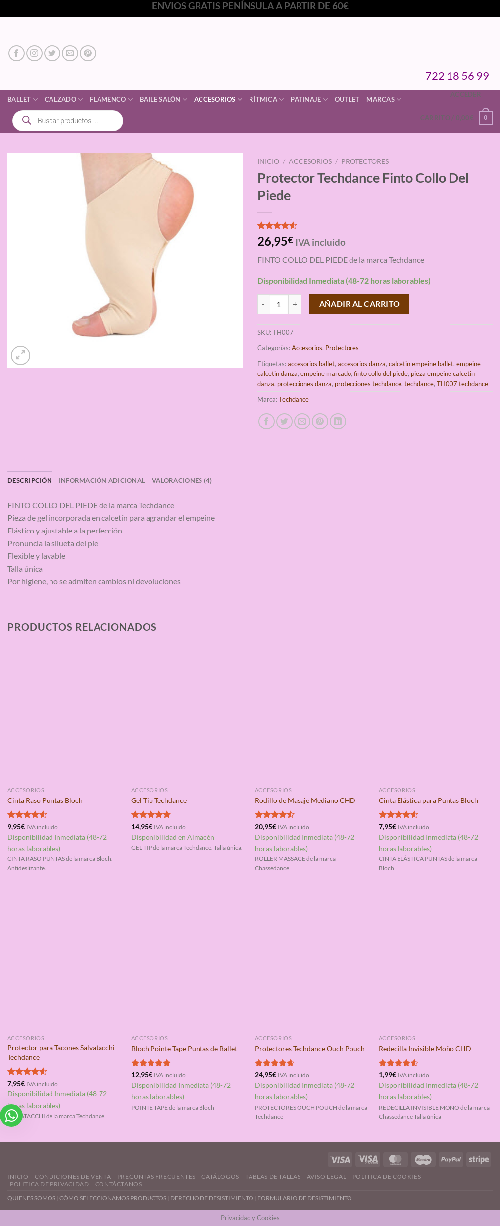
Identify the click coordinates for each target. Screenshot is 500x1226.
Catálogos (220, 1176)
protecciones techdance (368, 384)
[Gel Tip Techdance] (188, 713)
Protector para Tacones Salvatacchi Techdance (61, 1052)
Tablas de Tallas (272, 1176)
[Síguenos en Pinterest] (88, 53)
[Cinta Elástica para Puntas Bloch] (436, 713)
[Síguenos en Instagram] (34, 53)
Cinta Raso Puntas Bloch (45, 800)
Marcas (383, 99)
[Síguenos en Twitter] (52, 53)
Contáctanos (118, 1184)
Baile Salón (163, 99)
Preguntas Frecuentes (156, 1176)
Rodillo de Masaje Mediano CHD (305, 800)
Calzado (64, 99)
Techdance (294, 399)
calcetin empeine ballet (421, 364)
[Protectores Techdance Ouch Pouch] (312, 961)
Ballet (22, 99)
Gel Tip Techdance (159, 800)
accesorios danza (362, 364)
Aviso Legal (327, 1176)
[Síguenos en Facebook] (16, 53)
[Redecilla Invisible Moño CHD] (436, 961)
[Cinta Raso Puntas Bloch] (64, 713)
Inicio (268, 161)
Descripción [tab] (29, 480)
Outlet (347, 99)
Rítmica (266, 99)
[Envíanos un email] (70, 53)
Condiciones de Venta (73, 1176)
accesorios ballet (311, 364)
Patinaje (309, 99)
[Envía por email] (302, 421)
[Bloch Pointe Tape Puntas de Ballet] (188, 961)
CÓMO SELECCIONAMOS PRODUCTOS (112, 1198)
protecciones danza (304, 384)
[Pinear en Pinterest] (320, 421)
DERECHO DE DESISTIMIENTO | (213, 1198)
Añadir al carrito (359, 303)
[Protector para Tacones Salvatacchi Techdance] (64, 961)
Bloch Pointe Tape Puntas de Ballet (184, 1048)
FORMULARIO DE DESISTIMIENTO (304, 1198)
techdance (419, 384)
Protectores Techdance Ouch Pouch (310, 1048)
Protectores (365, 161)
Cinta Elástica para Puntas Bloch (428, 800)
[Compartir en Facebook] (266, 421)
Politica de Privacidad (49, 1184)
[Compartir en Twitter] (284, 421)
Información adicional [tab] (102, 480)
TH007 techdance (462, 384)
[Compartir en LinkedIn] (338, 421)
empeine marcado (325, 373)
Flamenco (111, 99)
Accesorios (218, 99)
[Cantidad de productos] (279, 304)
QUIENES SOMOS (31, 1198)
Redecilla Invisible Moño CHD (425, 1048)
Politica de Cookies (386, 1176)
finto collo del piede (381, 373)
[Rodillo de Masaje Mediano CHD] (312, 713)
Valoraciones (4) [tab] (182, 480)
